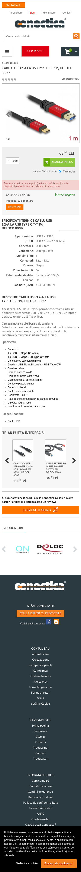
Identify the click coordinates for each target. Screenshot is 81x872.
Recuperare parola (40, 665)
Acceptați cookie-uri (58, 863)
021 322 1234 (13, 5)
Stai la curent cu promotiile (40, 613)
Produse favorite (40, 676)
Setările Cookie (40, 703)
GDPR (40, 698)
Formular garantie (40, 687)
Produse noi (40, 747)
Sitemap (40, 736)
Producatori (40, 758)
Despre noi (40, 731)
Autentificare (40, 654)
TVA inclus (69, 171)
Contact (40, 753)
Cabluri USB (10, 63)
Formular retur (40, 692)
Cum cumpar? (40, 780)
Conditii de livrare (40, 786)
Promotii (35, 51)
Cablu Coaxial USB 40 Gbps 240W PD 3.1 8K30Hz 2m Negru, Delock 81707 (23, 469)
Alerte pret (40, 681)
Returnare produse (40, 797)
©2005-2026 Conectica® (40, 824)
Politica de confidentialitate (40, 802)
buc (15, 160)
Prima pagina (40, 725)
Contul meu (40, 670)
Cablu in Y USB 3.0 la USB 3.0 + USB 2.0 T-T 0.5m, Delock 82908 (56, 468)
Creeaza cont (40, 659)
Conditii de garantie (40, 791)
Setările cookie (27, 863)
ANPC (40, 813)
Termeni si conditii (40, 808)
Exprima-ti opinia (37, 510)
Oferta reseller (40, 819)
